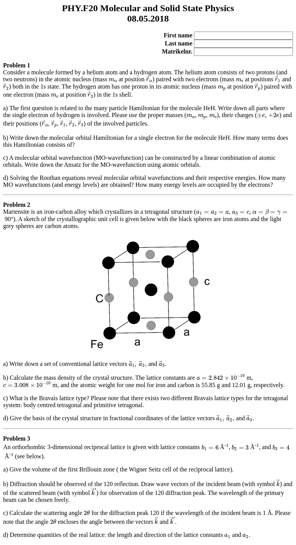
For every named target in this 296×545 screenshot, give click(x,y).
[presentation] (113, 80)
